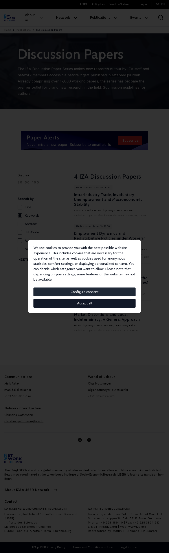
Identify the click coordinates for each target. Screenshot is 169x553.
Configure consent (85, 292)
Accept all (84, 303)
